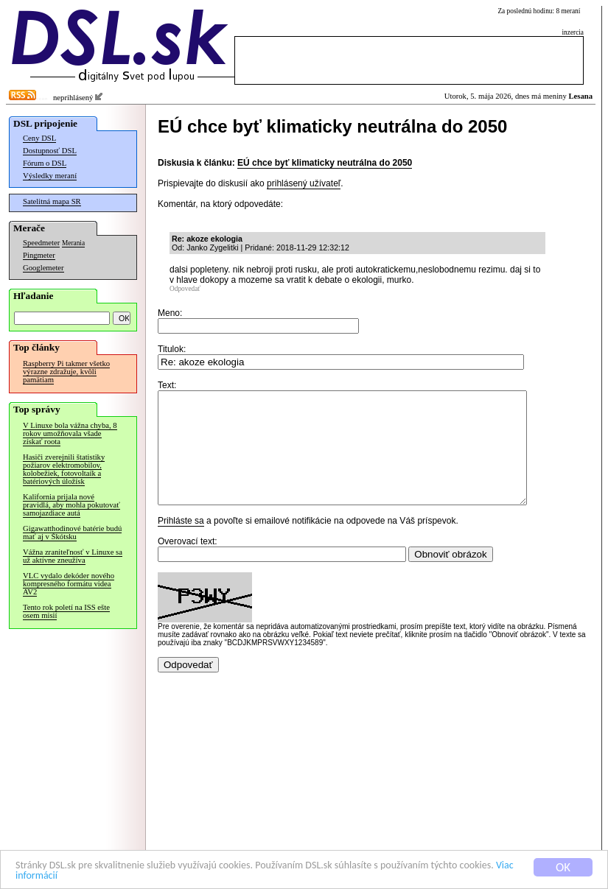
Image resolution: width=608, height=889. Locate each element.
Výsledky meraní (50, 176)
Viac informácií (132, 875)
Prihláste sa (181, 543)
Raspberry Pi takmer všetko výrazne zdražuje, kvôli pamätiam (66, 371)
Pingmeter (39, 255)
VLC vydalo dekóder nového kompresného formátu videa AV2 (68, 584)
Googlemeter (43, 268)
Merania (73, 243)
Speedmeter (41, 243)
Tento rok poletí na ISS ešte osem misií (66, 611)
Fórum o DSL (44, 163)
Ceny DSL (39, 138)
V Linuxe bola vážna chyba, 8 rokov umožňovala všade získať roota (70, 433)
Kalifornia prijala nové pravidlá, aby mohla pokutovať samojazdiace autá (71, 505)
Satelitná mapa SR (52, 201)
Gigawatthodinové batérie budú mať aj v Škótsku (72, 532)
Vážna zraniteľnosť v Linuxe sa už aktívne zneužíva (72, 556)
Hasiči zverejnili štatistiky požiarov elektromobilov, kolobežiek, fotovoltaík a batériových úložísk (64, 469)
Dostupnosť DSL (50, 151)
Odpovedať (185, 288)
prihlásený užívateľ (303, 183)
